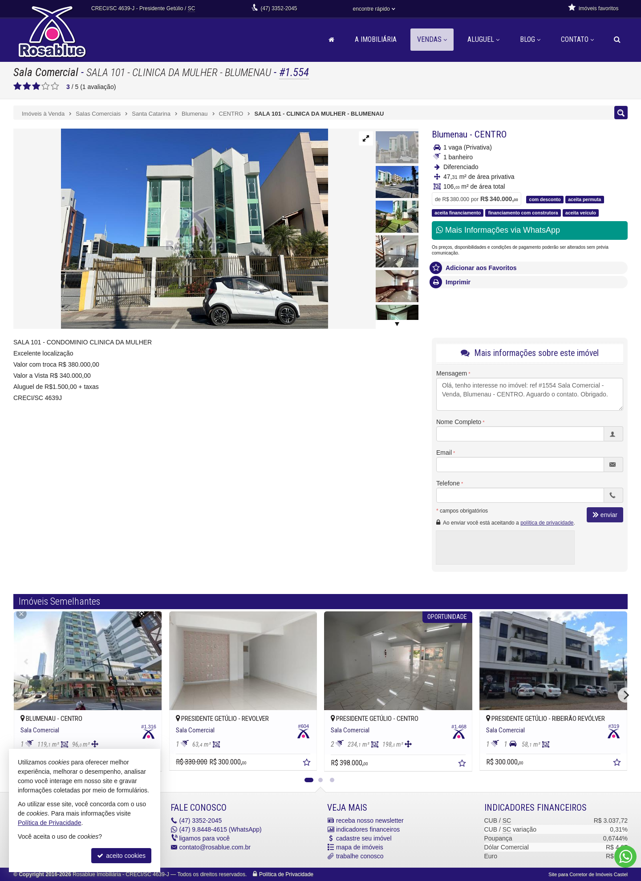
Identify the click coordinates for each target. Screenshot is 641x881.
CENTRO (491, 134)
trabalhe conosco (360, 856)
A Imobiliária (376, 39)
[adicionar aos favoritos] (307, 763)
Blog (530, 39)
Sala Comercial (45, 72)
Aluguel (483, 39)
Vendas (432, 39)
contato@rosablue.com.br (215, 847)
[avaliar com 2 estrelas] (27, 86)
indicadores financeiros (368, 829)
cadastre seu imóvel (364, 838)
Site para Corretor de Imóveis (588, 874)
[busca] (617, 39)
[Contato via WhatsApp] (625, 856)
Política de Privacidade (286, 874)
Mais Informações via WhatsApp (498, 230)
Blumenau (449, 134)
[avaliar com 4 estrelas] (45, 86)
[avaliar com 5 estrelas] (55, 86)
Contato (577, 39)
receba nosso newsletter (370, 820)
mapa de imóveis (359, 847)
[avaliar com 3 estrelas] (36, 86)
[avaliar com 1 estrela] (17, 86)
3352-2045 (278, 8)
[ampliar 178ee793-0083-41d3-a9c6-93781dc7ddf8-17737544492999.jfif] (170, 228)
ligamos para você (204, 838)
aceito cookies (121, 855)
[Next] (625, 695)
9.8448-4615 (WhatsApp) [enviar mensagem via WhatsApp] (220, 829)
